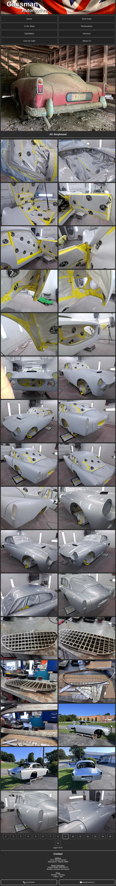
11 (80, 836)
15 (110, 836)
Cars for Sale (29, 41)
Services (87, 33)
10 (73, 836)
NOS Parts (87, 19)
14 (103, 836)
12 (88, 836)
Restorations (86, 26)
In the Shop (29, 26)
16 (58, 843)
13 (95, 836)
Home (29, 19)
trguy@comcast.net (87, 882)
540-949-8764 (28, 882)
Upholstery (29, 33)
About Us (87, 41)
